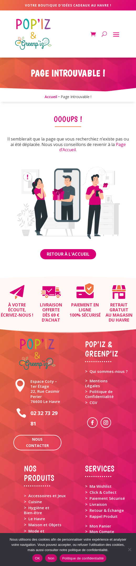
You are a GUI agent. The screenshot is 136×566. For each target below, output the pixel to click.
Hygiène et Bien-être (36, 510)
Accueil (51, 96)
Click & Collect (103, 492)
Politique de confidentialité (83, 558)
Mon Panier (100, 526)
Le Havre (36, 518)
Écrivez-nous (16, 315)
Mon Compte (102, 531)
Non (51, 558)
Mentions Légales (96, 383)
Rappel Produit (104, 516)
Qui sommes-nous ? (109, 371)
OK (37, 558)
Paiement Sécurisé (107, 498)
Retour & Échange (107, 510)
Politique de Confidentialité (99, 394)
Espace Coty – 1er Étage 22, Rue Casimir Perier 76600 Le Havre (45, 391)
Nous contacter (37, 442)
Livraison (98, 504)
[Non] (129, 549)
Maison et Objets (44, 524)
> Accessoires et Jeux (45, 495)
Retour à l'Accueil (68, 254)
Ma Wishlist (101, 486)
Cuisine (35, 501)
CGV (93, 402)
